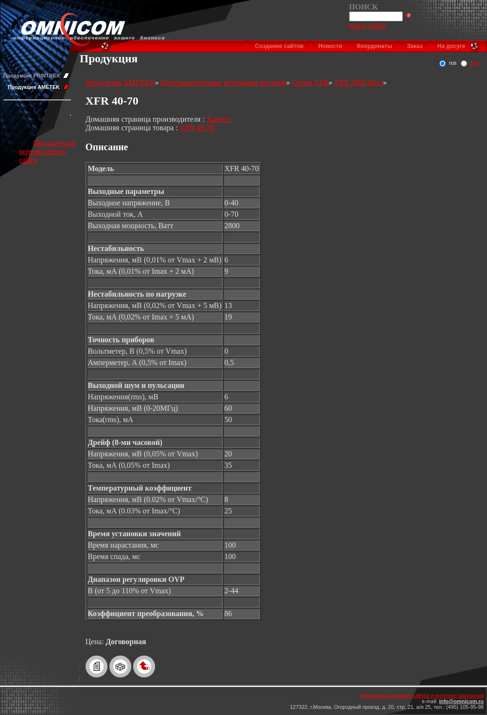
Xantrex (218, 119)
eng (474, 63)
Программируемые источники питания (223, 82)
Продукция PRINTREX (31, 75)
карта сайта (367, 25)
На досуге (451, 46)
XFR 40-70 (197, 128)
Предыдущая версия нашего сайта (47, 151)
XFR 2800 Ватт (358, 82)
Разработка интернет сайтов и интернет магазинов (422, 695)
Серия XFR (310, 82)
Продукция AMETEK (33, 87)
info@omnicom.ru (461, 701)
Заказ (415, 46)
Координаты (374, 46)
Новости (330, 46)
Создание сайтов (279, 46)
